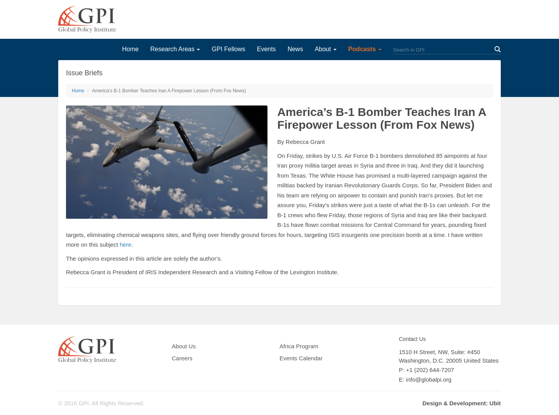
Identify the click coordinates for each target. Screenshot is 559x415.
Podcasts (365, 49)
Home (130, 49)
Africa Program (299, 346)
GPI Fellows (228, 49)
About (326, 49)
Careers (182, 358)
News (295, 49)
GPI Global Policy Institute (87, 19)
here (125, 244)
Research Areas (175, 49)
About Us (184, 346)
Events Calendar (301, 358)
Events (266, 49)
